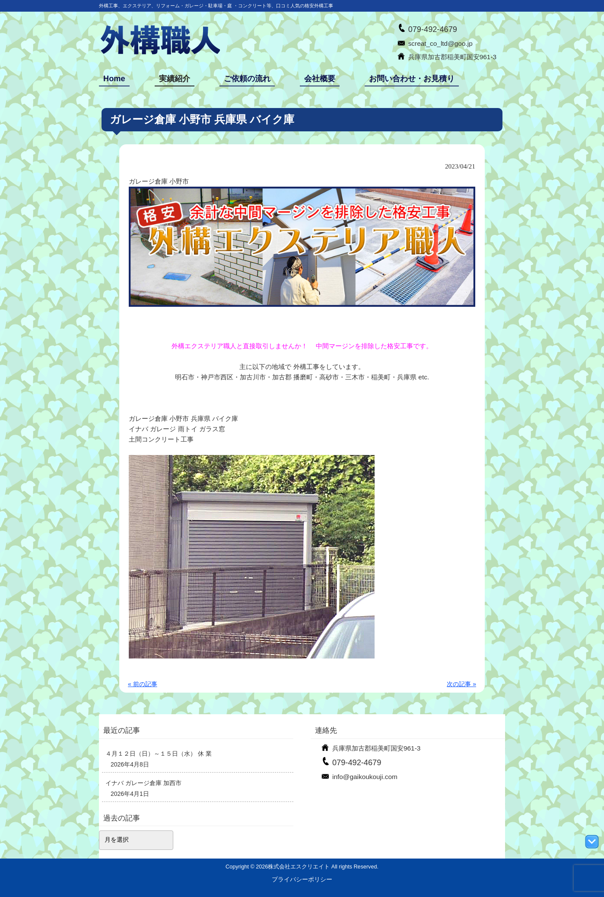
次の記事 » (461, 684)
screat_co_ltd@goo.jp (440, 43)
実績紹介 (174, 78)
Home (114, 78)
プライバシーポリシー (302, 879)
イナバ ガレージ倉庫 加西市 (143, 782)
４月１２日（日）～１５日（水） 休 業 (158, 753)
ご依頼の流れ (247, 78)
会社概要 (319, 78)
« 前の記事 (142, 684)
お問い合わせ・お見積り (412, 78)
